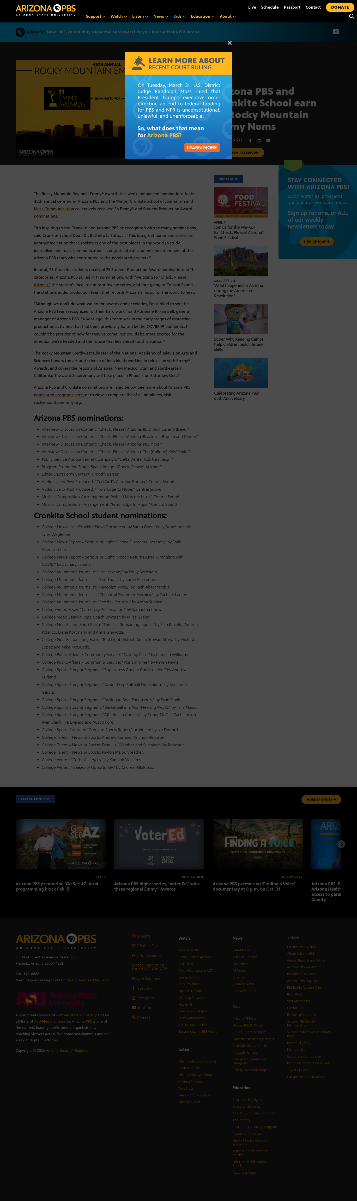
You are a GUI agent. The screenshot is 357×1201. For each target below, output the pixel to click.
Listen (140, 16)
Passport (292, 7)
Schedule (270, 7)
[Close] (229, 45)
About (228, 16)
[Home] (68, 10)
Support (95, 16)
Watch (119, 16)
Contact (313, 7)
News (160, 16)
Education (203, 16)
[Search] (350, 16)
